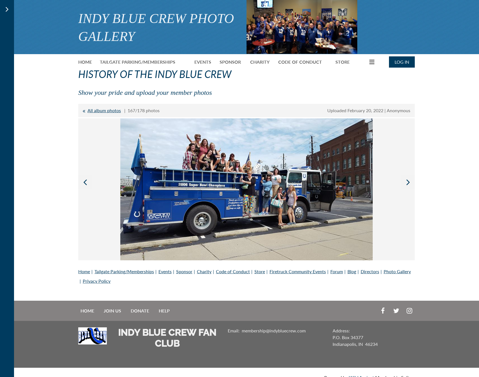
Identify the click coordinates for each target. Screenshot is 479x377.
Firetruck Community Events (298, 271)
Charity (204, 271)
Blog (351, 271)
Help (164, 310)
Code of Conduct (233, 271)
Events (165, 271)
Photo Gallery (397, 271)
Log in (402, 62)
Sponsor (184, 271)
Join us (112, 310)
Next (408, 182)
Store (259, 271)
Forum (336, 271)
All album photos (104, 110)
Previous (85, 182)
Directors (370, 271)
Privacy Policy (96, 281)
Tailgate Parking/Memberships (124, 271)
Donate (140, 310)
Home (84, 271)
